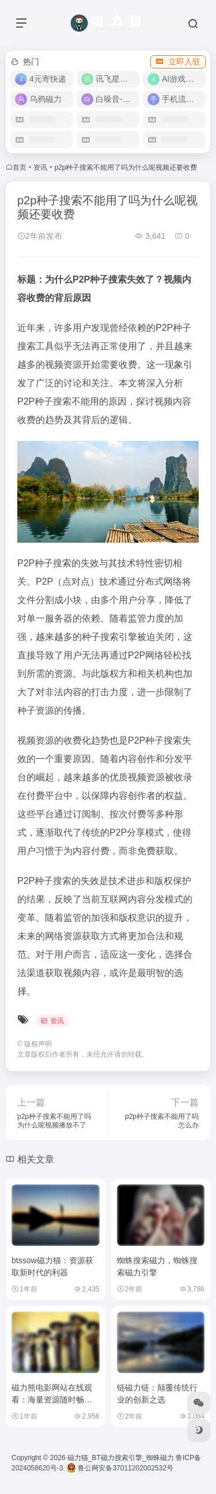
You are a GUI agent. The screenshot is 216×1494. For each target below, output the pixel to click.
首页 (19, 167)
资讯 (40, 167)
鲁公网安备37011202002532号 (120, 1468)
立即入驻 (178, 61)
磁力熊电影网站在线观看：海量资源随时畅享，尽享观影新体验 (52, 1399)
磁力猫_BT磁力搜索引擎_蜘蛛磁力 (120, 1458)
